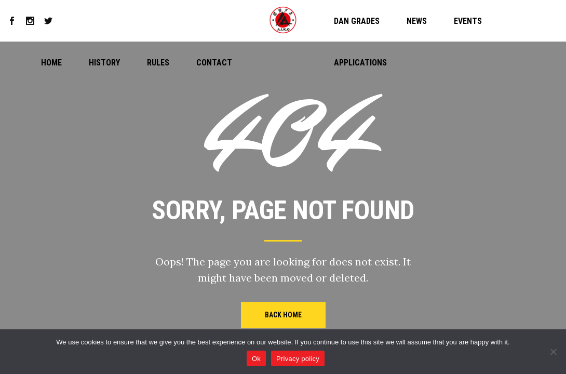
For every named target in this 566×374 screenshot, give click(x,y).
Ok (256, 359)
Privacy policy (297, 359)
